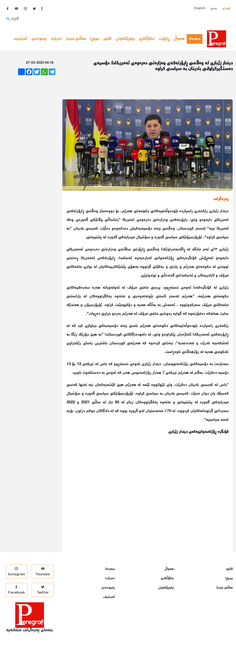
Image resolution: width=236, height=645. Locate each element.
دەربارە (56, 39)
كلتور (107, 39)
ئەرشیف (20, 39)
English (199, 8)
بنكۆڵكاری (147, 39)
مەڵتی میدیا (76, 39)
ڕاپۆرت (164, 39)
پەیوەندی (38, 39)
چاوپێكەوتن (125, 39)
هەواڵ (179, 39)
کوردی (226, 8)
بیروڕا (94, 39)
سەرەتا (195, 39)
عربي (213, 8)
